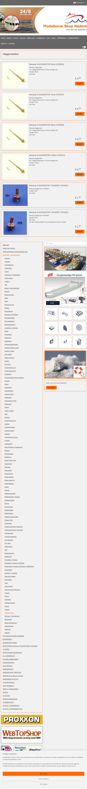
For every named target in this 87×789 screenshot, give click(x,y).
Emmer (7, 361)
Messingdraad (9, 454)
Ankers (7, 271)
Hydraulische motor (10, 401)
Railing (7, 487)
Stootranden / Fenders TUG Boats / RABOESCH (19, 566)
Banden (7, 291)
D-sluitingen (8, 334)
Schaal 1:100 (9, 520)
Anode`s (7, 281)
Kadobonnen (41, 38)
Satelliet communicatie (11, 517)
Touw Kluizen (9, 586)
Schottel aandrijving (11, 537)
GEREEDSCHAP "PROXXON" (12, 672)
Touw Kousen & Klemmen (12, 590)
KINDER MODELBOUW (10, 699)
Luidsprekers (8, 444)
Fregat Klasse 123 (10, 371)
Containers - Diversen (11, 328)
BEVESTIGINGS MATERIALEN (12, 652)
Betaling (9, 38)
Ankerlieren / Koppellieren (12, 275)
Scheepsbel (8, 523)
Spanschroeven (9, 553)
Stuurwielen (8, 580)
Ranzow (7, 490)
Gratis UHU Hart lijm (9, 248)
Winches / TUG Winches (12, 616)
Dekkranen (8, 338)
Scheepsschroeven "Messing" (14, 527)
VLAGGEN (6, 649)
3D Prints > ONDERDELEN (11, 705)
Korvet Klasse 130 (10, 421)
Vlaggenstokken (9, 613)
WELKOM (6, 245)
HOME (3, 38)
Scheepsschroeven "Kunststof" (14, 530)
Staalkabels (8, 556)
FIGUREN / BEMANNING (10, 659)
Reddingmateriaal (10, 493)
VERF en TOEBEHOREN (10, 689)
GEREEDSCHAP (8, 669)
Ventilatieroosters (10, 603)
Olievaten (7, 467)
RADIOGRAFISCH (8, 662)
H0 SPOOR (6, 696)
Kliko (6, 414)
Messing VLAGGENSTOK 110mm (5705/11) (47, 155)
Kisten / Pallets (9, 411)
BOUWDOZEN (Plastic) (10, 643)
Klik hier (33, 771)
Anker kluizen (9, 278)
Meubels (7, 450)
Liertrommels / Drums (11, 437)
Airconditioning (9, 265)
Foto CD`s (8, 364)
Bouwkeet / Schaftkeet (11, 314)
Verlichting (8, 599)
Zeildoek (7, 633)
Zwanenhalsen (9, 626)
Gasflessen (8, 374)
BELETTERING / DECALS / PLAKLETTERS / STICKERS (20, 646)
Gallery (53, 38)
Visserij (7, 606)
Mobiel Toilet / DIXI (10, 460)
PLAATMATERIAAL (9, 682)
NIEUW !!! (4, 43)
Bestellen (79, 83)
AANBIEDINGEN (73, 38)
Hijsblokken (8, 397)
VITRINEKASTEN (8, 702)
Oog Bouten (8, 470)
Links (48, 38)
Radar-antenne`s (10, 480)
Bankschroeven (9, 295)
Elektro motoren (9, 358)
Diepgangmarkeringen (11, 344)
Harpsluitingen (9, 391)
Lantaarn (7, 434)
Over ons (22, 38)
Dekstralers (8, 341)
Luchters (7, 440)
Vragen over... (31, 38)
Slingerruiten (8, 546)
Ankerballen (8, 268)
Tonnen (7, 596)
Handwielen (8, 387)
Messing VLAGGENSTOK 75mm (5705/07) (46, 95)
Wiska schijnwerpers (11, 623)
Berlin (6, 298)
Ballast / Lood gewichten (12, 288)
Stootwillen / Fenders (11, 560)
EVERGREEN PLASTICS (10, 679)
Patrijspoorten (9, 474)
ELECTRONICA (7, 666)
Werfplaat (7, 629)
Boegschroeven (9, 305)
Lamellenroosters (10, 427)
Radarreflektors (9, 484)
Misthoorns (8, 457)
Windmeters (8, 619)
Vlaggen (7, 609)
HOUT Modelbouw (8, 686)
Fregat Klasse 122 (10, 368)
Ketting (7, 407)
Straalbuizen (8, 570)
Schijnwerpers (9, 533)
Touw (6, 583)
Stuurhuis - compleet (11, 573)
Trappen (7, 593)
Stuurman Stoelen (10, 576)
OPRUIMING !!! (62, 38)
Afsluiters (7, 261)
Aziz (6, 285)
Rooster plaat (9, 507)
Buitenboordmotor (10, 324)
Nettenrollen (8, 464)
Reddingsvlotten (9, 500)
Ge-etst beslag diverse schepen (14, 377)
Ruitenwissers (9, 513)
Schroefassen (9, 540)
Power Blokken (9, 477)
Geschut (7, 381)
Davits (6, 331)
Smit (6, 550)
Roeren (7, 503)
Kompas (7, 417)
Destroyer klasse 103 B (12, 348)
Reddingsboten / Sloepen (12, 497)
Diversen (7, 258)
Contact (15, 38)
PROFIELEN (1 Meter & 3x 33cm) (13, 676)
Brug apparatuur (9, 321)
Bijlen (6, 301)
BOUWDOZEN (7, 639)
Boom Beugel (9, 311)
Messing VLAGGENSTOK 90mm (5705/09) (46, 125)
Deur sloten (8, 354)
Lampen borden (9, 431)
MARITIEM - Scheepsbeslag (11, 255)
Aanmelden (51, 387)
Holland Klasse (9, 394)
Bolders (7, 308)
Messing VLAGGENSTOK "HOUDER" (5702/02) (48, 212)
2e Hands (11, 43)
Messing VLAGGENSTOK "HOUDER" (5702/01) (48, 186)
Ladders (7, 424)
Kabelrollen (8, 404)
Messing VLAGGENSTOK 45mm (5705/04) (46, 64)
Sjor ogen (7, 543)
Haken (7, 384)
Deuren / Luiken (9, 351)
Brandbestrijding (9, 318)
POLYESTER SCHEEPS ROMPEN (13, 636)
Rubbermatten (9, 510)
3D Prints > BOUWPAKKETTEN (12, 709)
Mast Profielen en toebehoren (13, 447)
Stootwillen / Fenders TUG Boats (14, 563)
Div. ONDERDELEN (9, 656)
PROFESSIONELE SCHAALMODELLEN (15, 252)
